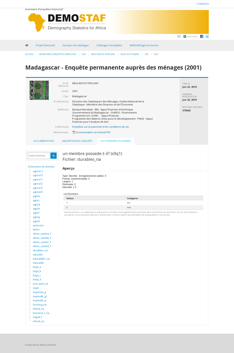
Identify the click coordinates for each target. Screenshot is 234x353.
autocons (38, 225)
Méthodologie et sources (144, 45)
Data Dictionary (130, 54)
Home (26, 45)
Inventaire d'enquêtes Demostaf (57, 54)
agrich (36, 221)
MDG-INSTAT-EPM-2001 (103, 54)
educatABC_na (41, 258)
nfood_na (38, 321)
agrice (36, 208)
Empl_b (37, 271)
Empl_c (37, 275)
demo (36, 229)
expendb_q (39, 300)
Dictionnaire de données (41, 166)
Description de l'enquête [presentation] (77, 141)
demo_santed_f (42, 246)
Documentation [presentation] (44, 141)
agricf (36, 212)
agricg (36, 216)
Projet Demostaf (45, 45)
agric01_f (38, 171)
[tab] (44, 141)
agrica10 (38, 175)
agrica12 (38, 183)
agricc (36, 200)
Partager (192, 36)
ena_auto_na (40, 283)
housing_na (39, 304)
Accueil (29, 54)
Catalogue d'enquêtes (109, 45)
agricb (36, 196)
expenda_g (39, 292)
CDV (84, 54)
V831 (156, 54)
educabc (38, 254)
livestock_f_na (41, 312)
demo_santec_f (42, 242)
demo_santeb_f (42, 237)
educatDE (38, 262)
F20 (146, 54)
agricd (36, 204)
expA (36, 287)
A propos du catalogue (76, 45)
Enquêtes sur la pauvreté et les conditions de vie (100, 126)
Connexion (203, 3)
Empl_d (37, 279)
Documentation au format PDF (91, 132)
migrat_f (37, 317)
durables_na (40, 250)
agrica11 (38, 179)
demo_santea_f (42, 233)
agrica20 (38, 191)
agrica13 (38, 187)
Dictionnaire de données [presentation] (116, 141)
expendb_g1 (40, 296)
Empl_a (37, 266)
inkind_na (38, 308)
